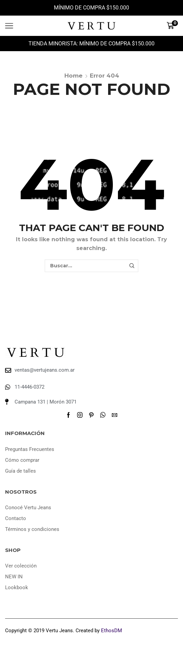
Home (73, 75)
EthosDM (111, 630)
